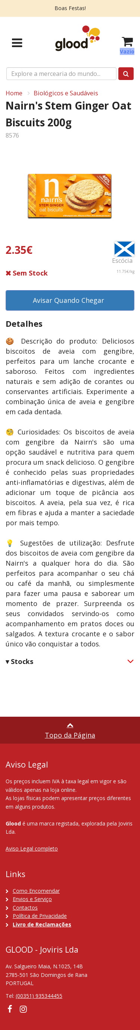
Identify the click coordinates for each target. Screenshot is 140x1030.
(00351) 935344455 (39, 995)
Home (14, 93)
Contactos (25, 907)
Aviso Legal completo (32, 848)
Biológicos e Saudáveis (66, 93)
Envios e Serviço (32, 899)
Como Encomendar (36, 890)
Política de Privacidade (40, 915)
